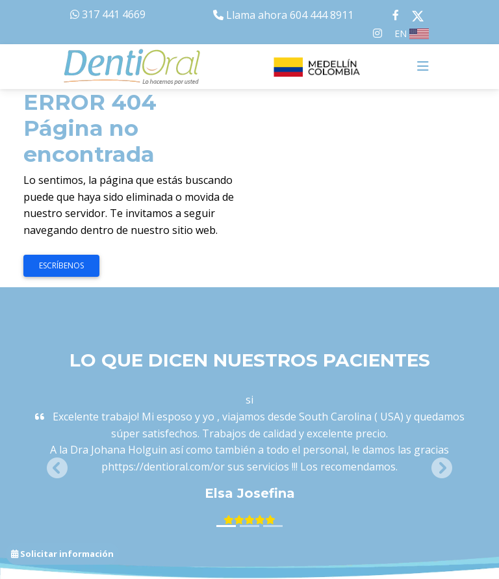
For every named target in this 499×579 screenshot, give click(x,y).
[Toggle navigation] (423, 66)
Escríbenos (61, 265)
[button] (57, 468)
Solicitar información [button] (62, 554)
